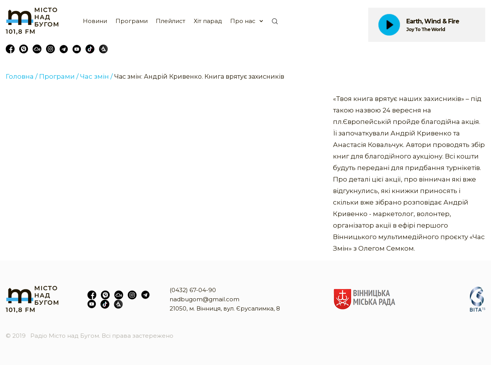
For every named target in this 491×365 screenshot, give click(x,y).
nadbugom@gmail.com (204, 299)
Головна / (22, 76)
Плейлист (170, 21)
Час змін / (96, 76)
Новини (95, 21)
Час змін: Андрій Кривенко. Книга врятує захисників (199, 76)
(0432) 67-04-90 (193, 290)
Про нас (242, 21)
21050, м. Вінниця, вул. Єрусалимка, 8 (225, 308)
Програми (131, 21)
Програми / (59, 76)
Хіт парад (208, 21)
